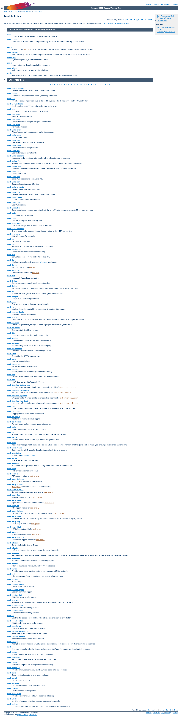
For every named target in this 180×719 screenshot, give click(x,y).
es (131, 19)
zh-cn (150, 19)
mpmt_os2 (11, 58)
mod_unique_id (13, 668)
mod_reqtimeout (13, 558)
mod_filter (11, 333)
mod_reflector (12, 548)
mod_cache (11, 218)
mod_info (11, 375)
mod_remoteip (13, 553)
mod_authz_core (13, 171)
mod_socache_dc (14, 626)
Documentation (26, 11)
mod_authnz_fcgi (14, 161)
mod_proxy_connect (15, 484)
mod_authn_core (14, 135)
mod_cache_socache (15, 229)
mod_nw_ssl (12, 458)
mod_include (12, 369)
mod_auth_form (13, 125)
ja (138, 19)
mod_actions (12, 94)
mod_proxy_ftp (13, 506)
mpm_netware (12, 52)
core (9, 34)
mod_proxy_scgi (13, 532)
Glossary (168, 4)
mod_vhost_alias (14, 694)
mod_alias (11, 99)
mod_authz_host (13, 192)
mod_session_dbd (14, 595)
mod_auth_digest (14, 119)
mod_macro (12, 437)
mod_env (10, 307)
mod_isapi (11, 380)
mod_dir (10, 291)
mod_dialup (12, 286)
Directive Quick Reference (166, 32)
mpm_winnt (12, 68)
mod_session (12, 579)
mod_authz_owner (14, 197)
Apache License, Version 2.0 (27, 715)
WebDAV (43, 262)
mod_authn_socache (15, 156)
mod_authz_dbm (13, 182)
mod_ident (11, 359)
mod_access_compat (15, 88)
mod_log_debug (13, 417)
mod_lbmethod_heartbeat (17, 401)
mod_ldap (11, 406)
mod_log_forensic (14, 422)
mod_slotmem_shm (15, 611)
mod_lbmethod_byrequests (18, 390)
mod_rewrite (12, 569)
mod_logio (11, 427)
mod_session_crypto (15, 590)
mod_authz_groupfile (15, 187)
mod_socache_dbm (15, 621)
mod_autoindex (13, 208)
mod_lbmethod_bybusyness (18, 385)
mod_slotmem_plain (15, 605)
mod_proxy (11, 469)
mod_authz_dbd (13, 177)
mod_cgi (10, 239)
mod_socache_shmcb (16, 637)
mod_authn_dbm (14, 145)
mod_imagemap (13, 364)
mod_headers (12, 338)
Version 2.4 (38, 11)
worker (27, 49)
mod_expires (12, 317)
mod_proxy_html (14, 516)
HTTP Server (15, 11)
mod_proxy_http (13, 522)
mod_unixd (11, 673)
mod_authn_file (13, 151)
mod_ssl (10, 647)
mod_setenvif (12, 600)
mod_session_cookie (15, 585)
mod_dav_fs (12, 265)
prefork (10, 63)
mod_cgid (11, 244)
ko (142, 19)
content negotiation (28, 455)
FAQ (162, 4)
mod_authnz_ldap (14, 166)
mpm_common (13, 39)
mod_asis (11, 109)
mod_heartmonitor (14, 349)
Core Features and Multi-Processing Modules (165, 17)
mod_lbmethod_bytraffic (17, 396)
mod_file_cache (13, 328)
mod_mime (11, 443)
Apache (6, 11)
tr (145, 19)
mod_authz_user (13, 203)
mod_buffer (11, 213)
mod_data (11, 255)
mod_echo (11, 302)
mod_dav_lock (13, 270)
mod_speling (12, 642)
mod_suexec (12, 662)
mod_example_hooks (15, 312)
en (127, 19)
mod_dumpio (12, 296)
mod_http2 (11, 354)
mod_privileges (13, 463)
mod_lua (10, 432)
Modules (148, 4)
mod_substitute (13, 657)
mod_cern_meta (13, 234)
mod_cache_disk (14, 224)
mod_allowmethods (15, 104)
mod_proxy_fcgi (13, 495)
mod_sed (10, 574)
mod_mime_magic (14, 448)
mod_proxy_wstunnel (15, 537)
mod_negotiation (14, 453)
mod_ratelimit (12, 543)
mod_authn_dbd (13, 140)
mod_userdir (12, 678)
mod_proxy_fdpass (14, 500)
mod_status (12, 652)
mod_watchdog (13, 699)
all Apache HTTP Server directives (116, 23)
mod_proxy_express (15, 490)
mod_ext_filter (13, 323)
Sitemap (175, 4)
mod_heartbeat (13, 343)
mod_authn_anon (14, 130)
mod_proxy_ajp (13, 474)
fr (135, 19)
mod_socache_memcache (17, 631)
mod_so (10, 616)
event (9, 47)
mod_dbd (11, 276)
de (123, 19)
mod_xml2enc (12, 704)
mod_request (12, 564)
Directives (156, 4)
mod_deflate (12, 281)
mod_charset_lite (14, 250)
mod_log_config (13, 411)
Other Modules (162, 21)
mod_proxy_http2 (14, 527)
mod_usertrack (13, 683)
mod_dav (10, 260)
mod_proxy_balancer (69, 387)
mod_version (12, 688)
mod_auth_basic (13, 114)
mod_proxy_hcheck (15, 511)
